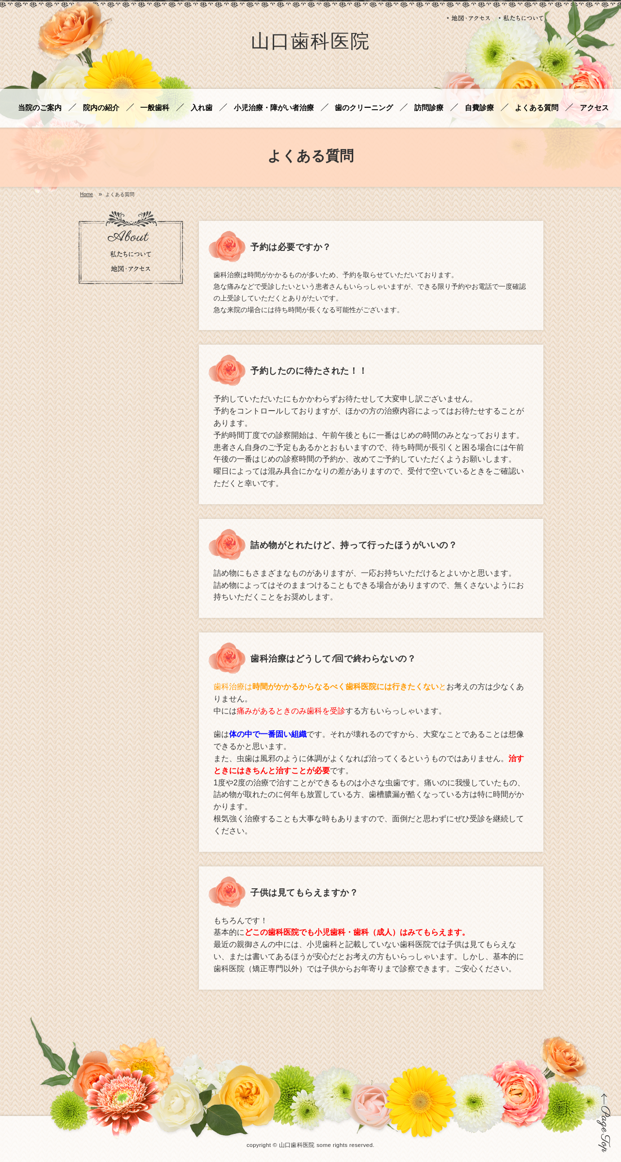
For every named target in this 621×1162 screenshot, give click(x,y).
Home (86, 194)
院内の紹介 (101, 108)
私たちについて (521, 18)
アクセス (594, 108)
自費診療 (479, 108)
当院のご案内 (40, 108)
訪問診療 (428, 108)
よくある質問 (536, 108)
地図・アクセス (469, 18)
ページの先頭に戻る (603, 1122)
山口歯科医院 (310, 43)
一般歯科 (154, 108)
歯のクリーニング (364, 108)
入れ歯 (201, 108)
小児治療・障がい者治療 (274, 108)
